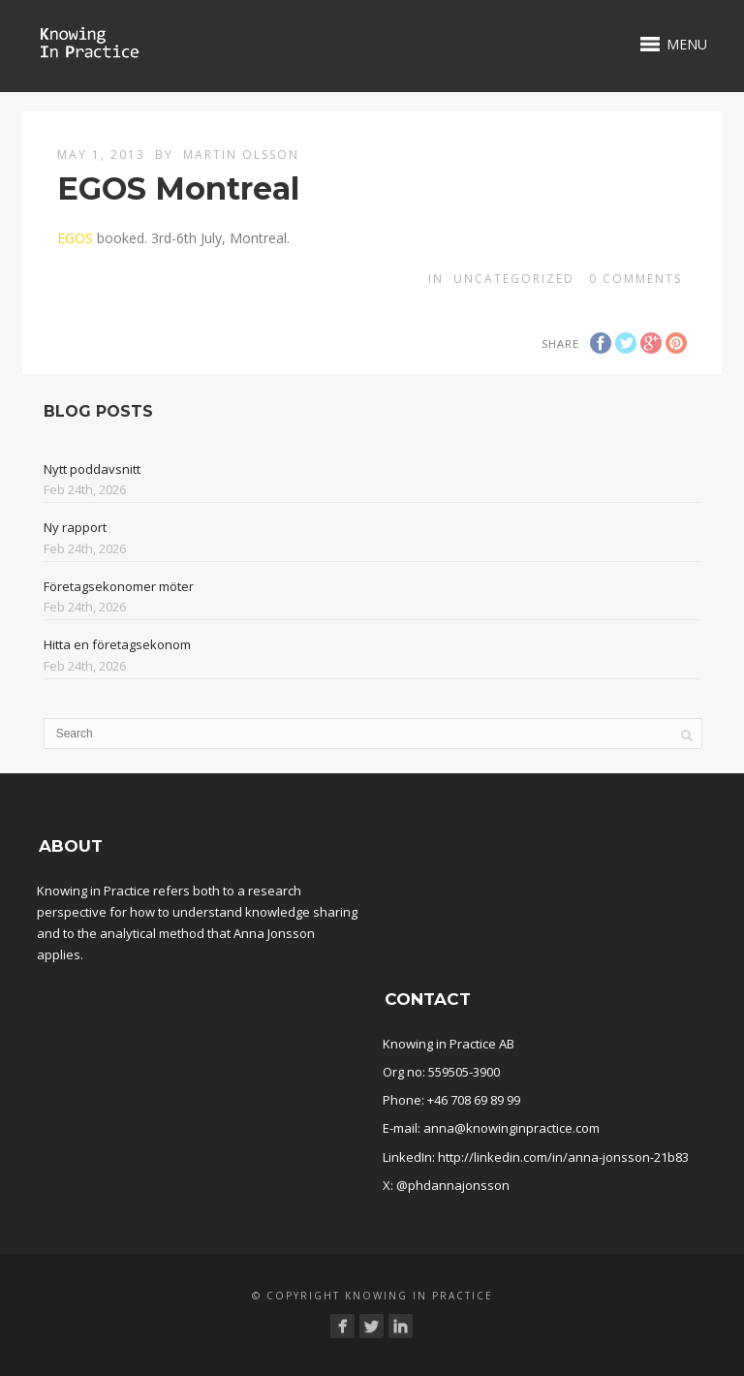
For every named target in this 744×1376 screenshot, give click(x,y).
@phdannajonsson (453, 1185)
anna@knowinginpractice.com (511, 1128)
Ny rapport (75, 527)
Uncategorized (513, 278)
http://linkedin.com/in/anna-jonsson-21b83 (563, 1157)
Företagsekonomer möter (119, 586)
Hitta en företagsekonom (117, 644)
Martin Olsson (241, 154)
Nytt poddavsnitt (92, 469)
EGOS (75, 238)
